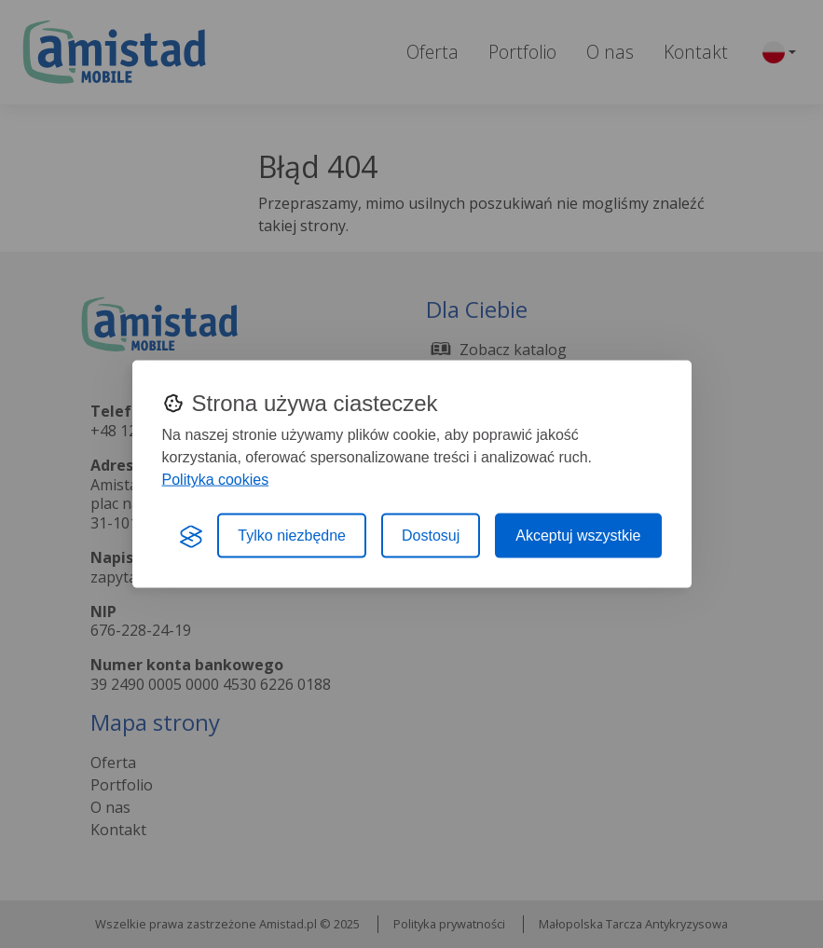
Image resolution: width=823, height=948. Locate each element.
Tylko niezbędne (292, 535)
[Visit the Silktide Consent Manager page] (191, 536)
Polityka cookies (215, 480)
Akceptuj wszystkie (577, 535)
